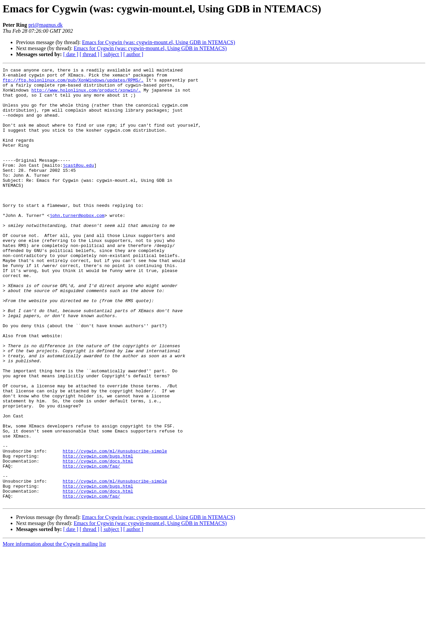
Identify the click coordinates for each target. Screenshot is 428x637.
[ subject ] (111, 54)
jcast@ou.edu (78, 185)
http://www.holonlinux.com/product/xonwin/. (86, 95)
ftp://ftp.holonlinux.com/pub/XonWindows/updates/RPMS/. (73, 83)
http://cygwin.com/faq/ (91, 546)
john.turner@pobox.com (76, 245)
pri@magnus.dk (45, 25)
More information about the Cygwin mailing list (54, 631)
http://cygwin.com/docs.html (98, 540)
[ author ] (133, 54)
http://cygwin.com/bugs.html (98, 534)
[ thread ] (89, 54)
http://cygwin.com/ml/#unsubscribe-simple (115, 528)
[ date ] (70, 54)
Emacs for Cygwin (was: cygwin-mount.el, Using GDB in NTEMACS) (158, 42)
